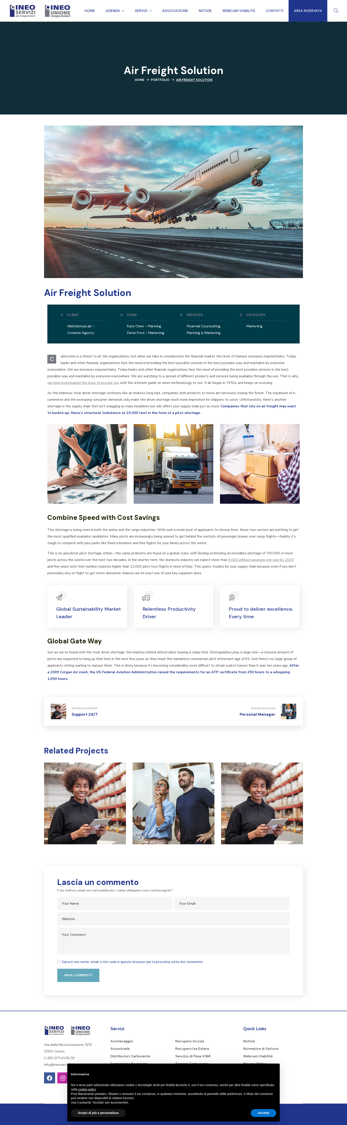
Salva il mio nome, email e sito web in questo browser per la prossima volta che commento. (132, 961)
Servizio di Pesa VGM (192, 1056)
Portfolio (160, 80)
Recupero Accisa (189, 1041)
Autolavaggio (121, 1041)
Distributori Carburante (130, 1056)
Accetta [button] (263, 1113)
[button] (336, 11)
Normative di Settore (260, 1048)
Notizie (249, 1041)
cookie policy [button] (87, 1089)
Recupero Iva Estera (192, 1048)
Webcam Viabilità (258, 1056)
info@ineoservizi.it (58, 1064)
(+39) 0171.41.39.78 (59, 1058)
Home (139, 80)
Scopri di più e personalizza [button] (98, 1113)
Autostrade (120, 1048)
